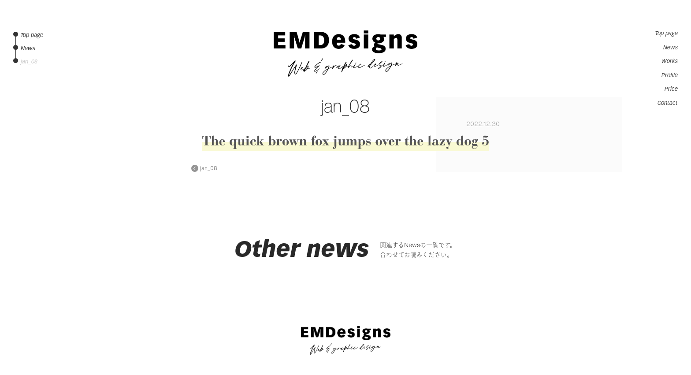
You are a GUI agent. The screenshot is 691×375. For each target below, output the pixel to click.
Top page (666, 33)
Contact (668, 103)
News (670, 48)
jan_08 (208, 168)
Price (671, 89)
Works (669, 61)
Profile (669, 75)
